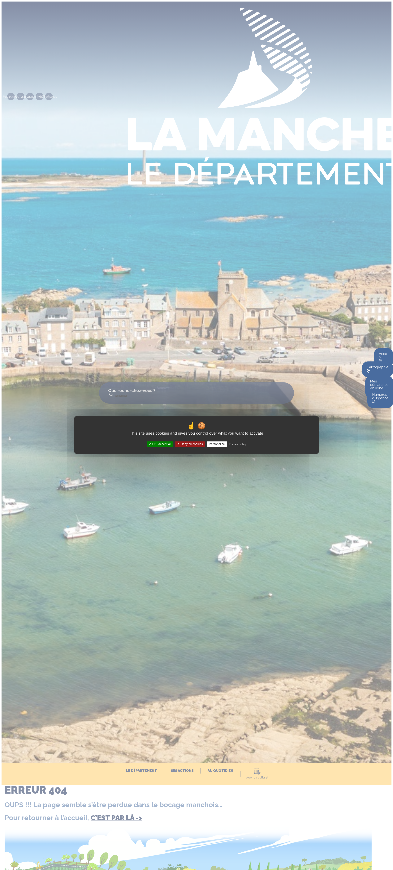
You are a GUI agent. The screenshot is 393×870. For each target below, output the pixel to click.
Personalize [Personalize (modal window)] (217, 444)
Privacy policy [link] (237, 444)
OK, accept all (160, 444)
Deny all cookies (190, 444)
